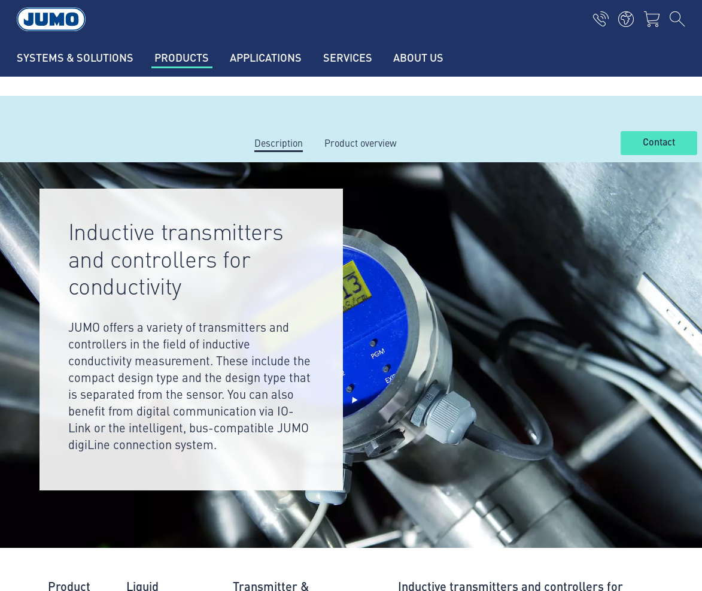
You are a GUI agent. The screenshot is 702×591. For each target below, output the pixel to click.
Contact (659, 142)
